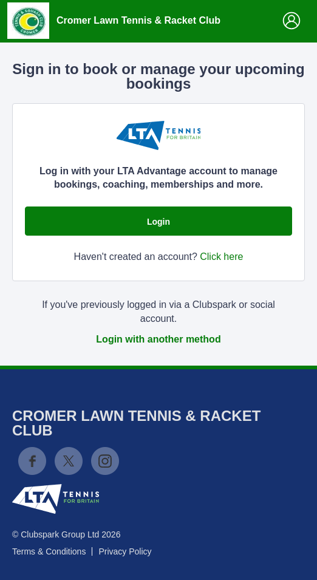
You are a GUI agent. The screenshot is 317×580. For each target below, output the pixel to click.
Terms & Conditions (49, 551)
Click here (221, 256)
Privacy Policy (124, 551)
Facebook (32, 461)
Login (158, 222)
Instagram (105, 461)
